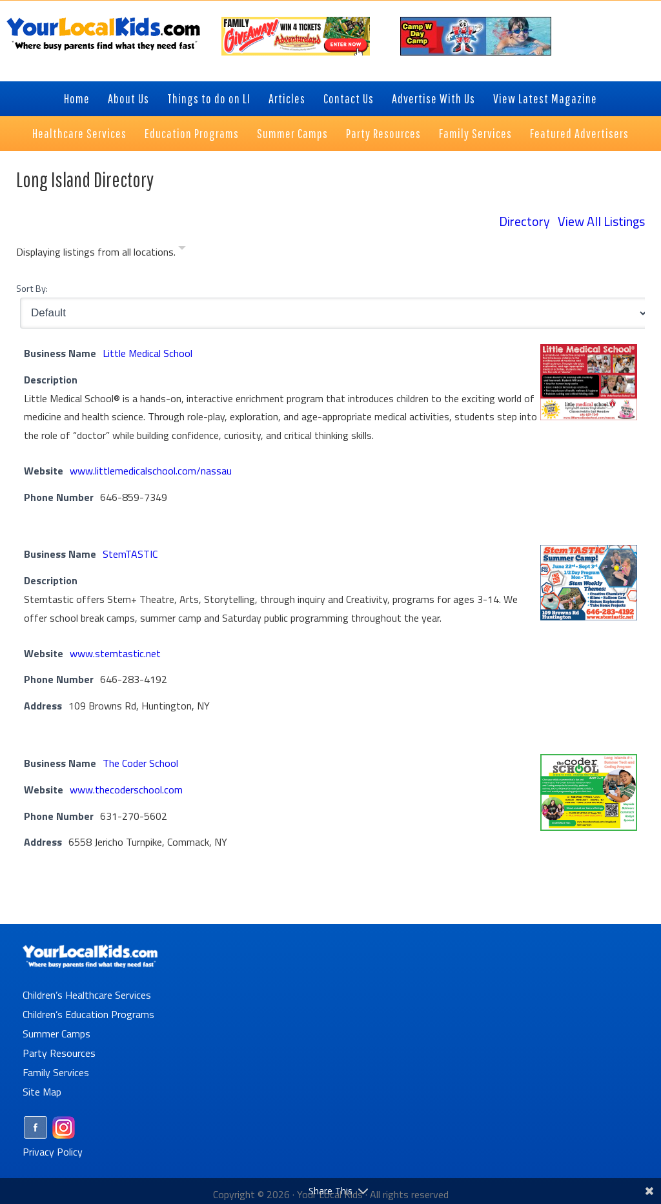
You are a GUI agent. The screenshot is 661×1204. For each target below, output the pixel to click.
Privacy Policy (53, 1151)
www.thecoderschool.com (126, 789)
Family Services (56, 1072)
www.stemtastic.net (115, 653)
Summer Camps (56, 1033)
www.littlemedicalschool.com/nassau (151, 470)
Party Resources (59, 1053)
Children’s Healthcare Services (87, 995)
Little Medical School (147, 353)
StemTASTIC (130, 554)
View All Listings (601, 221)
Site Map (42, 1091)
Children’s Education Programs (88, 1014)
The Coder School (140, 763)
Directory (524, 221)
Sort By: (32, 288)
